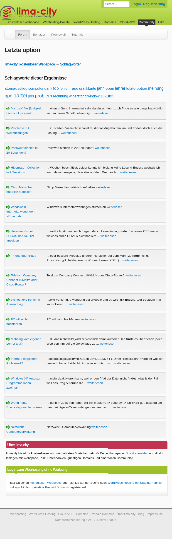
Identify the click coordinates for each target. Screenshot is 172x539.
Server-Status (106, 520)
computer (36, 88)
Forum (22, 34)
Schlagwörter (70, 64)
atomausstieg (16, 88)
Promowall (58, 34)
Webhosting (18, 514)
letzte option (136, 88)
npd (8, 95)
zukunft (106, 96)
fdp (56, 88)
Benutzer (39, 34)
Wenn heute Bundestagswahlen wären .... (24, 407)
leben (109, 88)
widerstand (77, 96)
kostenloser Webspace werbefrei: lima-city (45, 13)
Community (147, 22)
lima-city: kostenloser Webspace (30, 64)
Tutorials (77, 34)
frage (74, 88)
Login (136, 4)
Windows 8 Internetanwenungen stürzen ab (20, 211)
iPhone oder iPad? (21, 255)
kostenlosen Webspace (45, 482)
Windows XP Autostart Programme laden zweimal (23, 383)
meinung (156, 88)
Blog (141, 514)
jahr (100, 88)
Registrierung (154, 4)
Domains (110, 22)
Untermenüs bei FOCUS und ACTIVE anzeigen (20, 236)
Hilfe (161, 22)
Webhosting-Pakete (56, 22)
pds (31, 96)
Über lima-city (126, 514)
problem (43, 95)
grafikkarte (87, 88)
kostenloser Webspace (23, 22)
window (93, 96)
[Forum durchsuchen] (117, 4)
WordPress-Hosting (87, 22)
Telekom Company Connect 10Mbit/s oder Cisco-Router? (21, 280)
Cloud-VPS (127, 22)
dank (48, 88)
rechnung (60, 96)
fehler (64, 88)
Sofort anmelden (137, 453)
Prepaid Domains (57, 487)
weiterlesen (102, 113)
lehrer (120, 88)
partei (20, 95)
